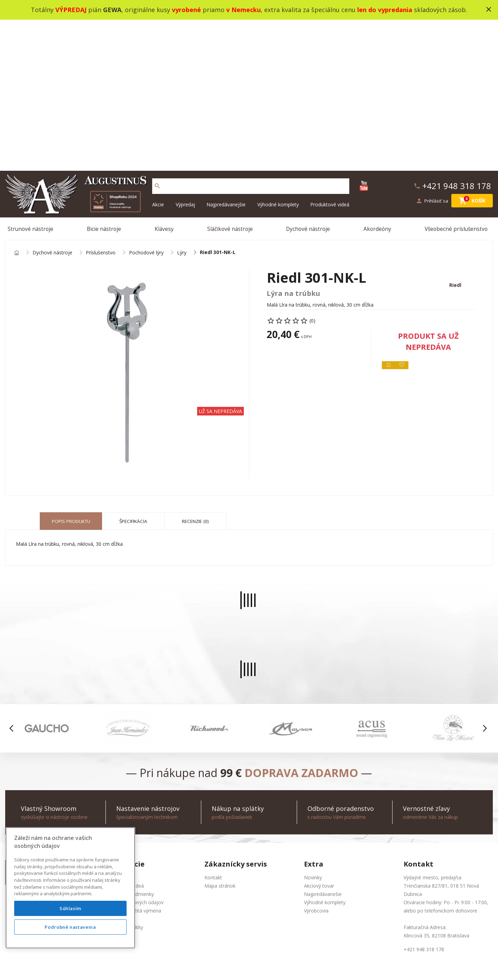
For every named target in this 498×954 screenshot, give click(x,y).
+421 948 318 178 (53, 747)
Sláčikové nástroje (230, 78)
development (291, 940)
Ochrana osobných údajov (134, 755)
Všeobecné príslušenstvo (456, 78)
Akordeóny (378, 78)
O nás (111, 730)
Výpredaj (185, 52)
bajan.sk (340, 940)
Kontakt (213, 730)
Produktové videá (329, 52)
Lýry (181, 104)
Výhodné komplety (278, 52)
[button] (13, 581)
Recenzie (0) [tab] (196, 374)
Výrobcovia (316, 763)
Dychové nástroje (309, 78)
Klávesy (165, 78)
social (319, 940)
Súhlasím (70, 908)
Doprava (114, 772)
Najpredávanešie (323, 747)
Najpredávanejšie (226, 52)
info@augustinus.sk (54, 755)
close (489, 9)
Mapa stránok (220, 739)
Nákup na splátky (124, 780)
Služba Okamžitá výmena (133, 763)
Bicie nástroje (105, 78)
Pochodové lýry (146, 104)
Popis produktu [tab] (71, 374)
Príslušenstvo (101, 104)
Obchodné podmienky (129, 747)
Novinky (313, 730)
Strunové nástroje (32, 78)
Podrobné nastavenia (70, 927)
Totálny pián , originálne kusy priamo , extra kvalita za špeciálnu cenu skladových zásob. (249, 10)
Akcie (158, 52)
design (264, 940)
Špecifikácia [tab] (133, 374)
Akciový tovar (319, 739)
